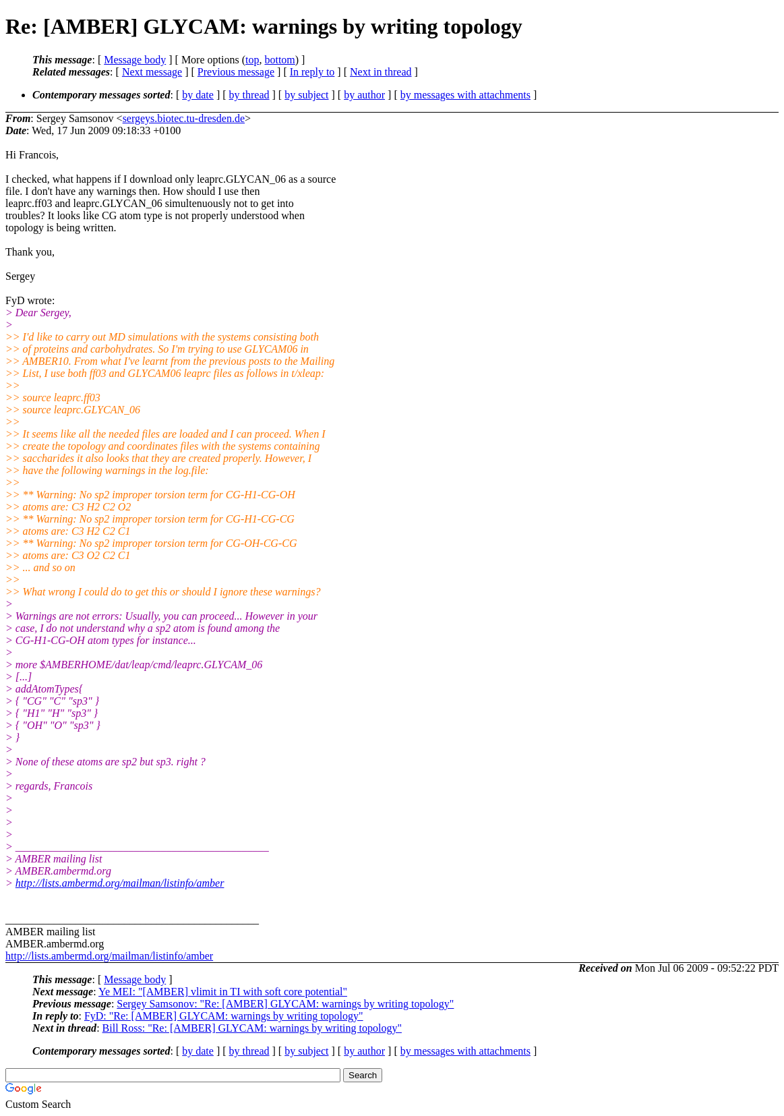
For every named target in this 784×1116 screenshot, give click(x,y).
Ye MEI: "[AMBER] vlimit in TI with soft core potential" (222, 991)
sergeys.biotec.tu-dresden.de (184, 118)
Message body (135, 59)
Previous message (236, 72)
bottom (279, 59)
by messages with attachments (465, 94)
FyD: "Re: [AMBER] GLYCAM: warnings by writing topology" (223, 1016)
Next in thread (381, 72)
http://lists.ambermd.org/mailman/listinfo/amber (120, 883)
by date (198, 94)
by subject (306, 94)
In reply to (312, 72)
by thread (249, 94)
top (252, 59)
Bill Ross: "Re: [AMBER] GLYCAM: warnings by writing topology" (252, 1028)
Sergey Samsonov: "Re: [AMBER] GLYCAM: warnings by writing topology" (285, 1003)
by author (364, 94)
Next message (152, 72)
